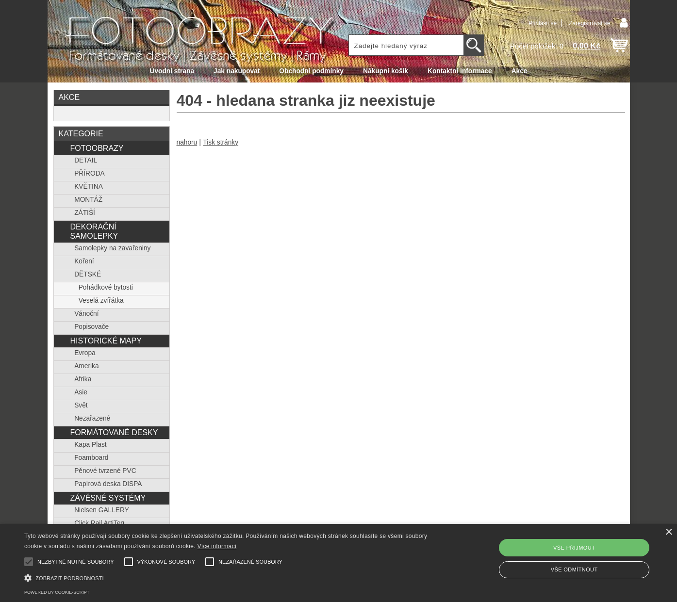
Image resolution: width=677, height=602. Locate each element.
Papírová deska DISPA (108, 484)
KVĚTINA (88, 186)
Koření (84, 261)
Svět (80, 405)
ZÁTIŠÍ (84, 212)
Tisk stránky (220, 142)
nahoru (187, 142)
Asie (80, 392)
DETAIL (85, 160)
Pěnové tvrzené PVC (105, 470)
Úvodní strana (172, 71)
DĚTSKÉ (87, 274)
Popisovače (91, 326)
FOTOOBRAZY (96, 148)
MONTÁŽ (88, 199)
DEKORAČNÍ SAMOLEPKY (94, 231)
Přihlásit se (542, 23)
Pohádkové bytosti (106, 287)
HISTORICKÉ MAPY (105, 340)
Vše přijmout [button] (574, 548)
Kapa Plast (90, 444)
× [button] (668, 532)
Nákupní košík (385, 71)
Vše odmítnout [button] (574, 569)
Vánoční (86, 313)
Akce (520, 71)
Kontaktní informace (460, 71)
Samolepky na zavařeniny (112, 248)
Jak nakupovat (237, 71)
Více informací (217, 546)
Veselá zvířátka (101, 300)
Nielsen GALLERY (101, 510)
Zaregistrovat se (589, 23)
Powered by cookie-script (56, 592)
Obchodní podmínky (311, 71)
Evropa (84, 353)
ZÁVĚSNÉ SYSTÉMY (108, 497)
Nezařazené (92, 418)
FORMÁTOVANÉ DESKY (114, 432)
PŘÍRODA (89, 173)
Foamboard (91, 457)
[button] (228, 577)
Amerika (86, 366)
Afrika (82, 379)
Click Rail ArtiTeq (99, 523)
